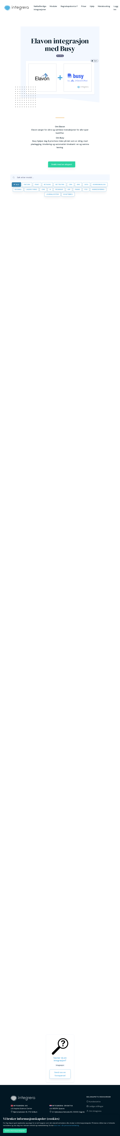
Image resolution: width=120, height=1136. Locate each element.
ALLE (16, 184)
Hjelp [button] (92, 6)
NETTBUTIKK (59, 184)
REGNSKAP (59, 189)
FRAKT (37, 184)
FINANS (77, 189)
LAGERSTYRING (31, 189)
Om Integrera (95, 1111)
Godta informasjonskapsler (15, 1131)
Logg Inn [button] (116, 8)
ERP (69, 189)
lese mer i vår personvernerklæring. (66, 1125)
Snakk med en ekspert (61, 164)
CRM (70, 184)
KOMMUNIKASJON (99, 184)
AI (50, 189)
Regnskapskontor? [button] (69, 6)
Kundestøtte (95, 1101)
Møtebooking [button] (104, 6)
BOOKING (18, 189)
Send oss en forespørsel (60, 1074)
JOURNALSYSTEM (52, 194)
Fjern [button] (94, 61)
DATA (86, 184)
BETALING (47, 184)
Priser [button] (83, 6)
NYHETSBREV (68, 194)
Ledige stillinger (96, 1106)
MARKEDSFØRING (98, 189)
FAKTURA (27, 184)
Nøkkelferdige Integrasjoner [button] (40, 8)
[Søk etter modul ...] (62, 177)
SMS (78, 184)
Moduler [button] (53, 6)
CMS (43, 189)
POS (85, 189)
